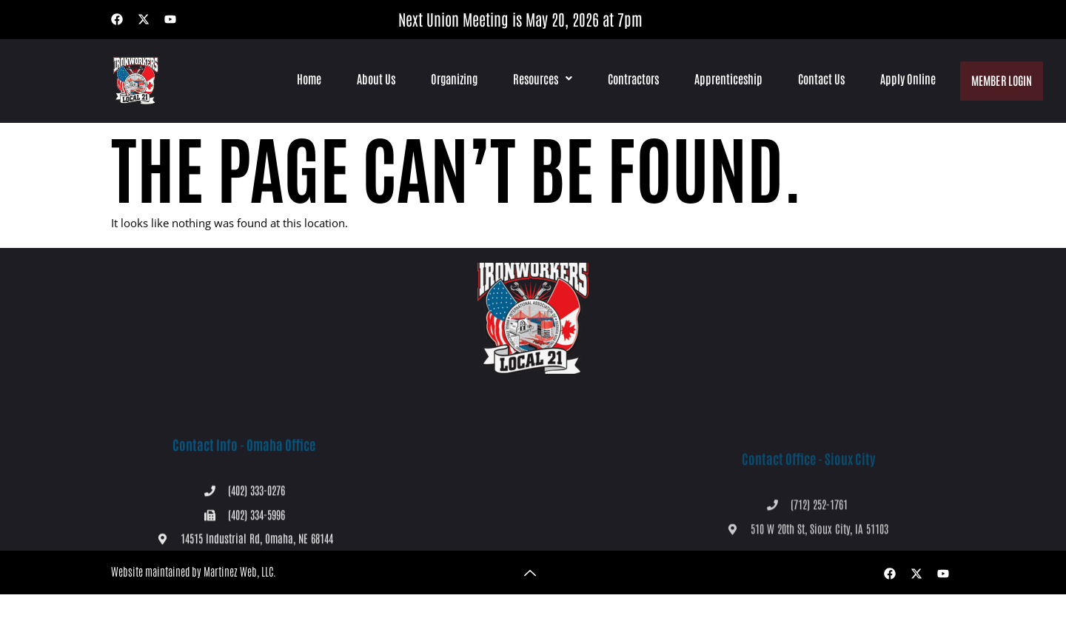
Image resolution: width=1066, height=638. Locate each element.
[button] (541, 78)
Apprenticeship (727, 78)
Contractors (631, 78)
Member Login (1001, 78)
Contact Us (820, 78)
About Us (374, 78)
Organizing (452, 78)
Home (307, 78)
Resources (541, 78)
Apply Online (906, 78)
